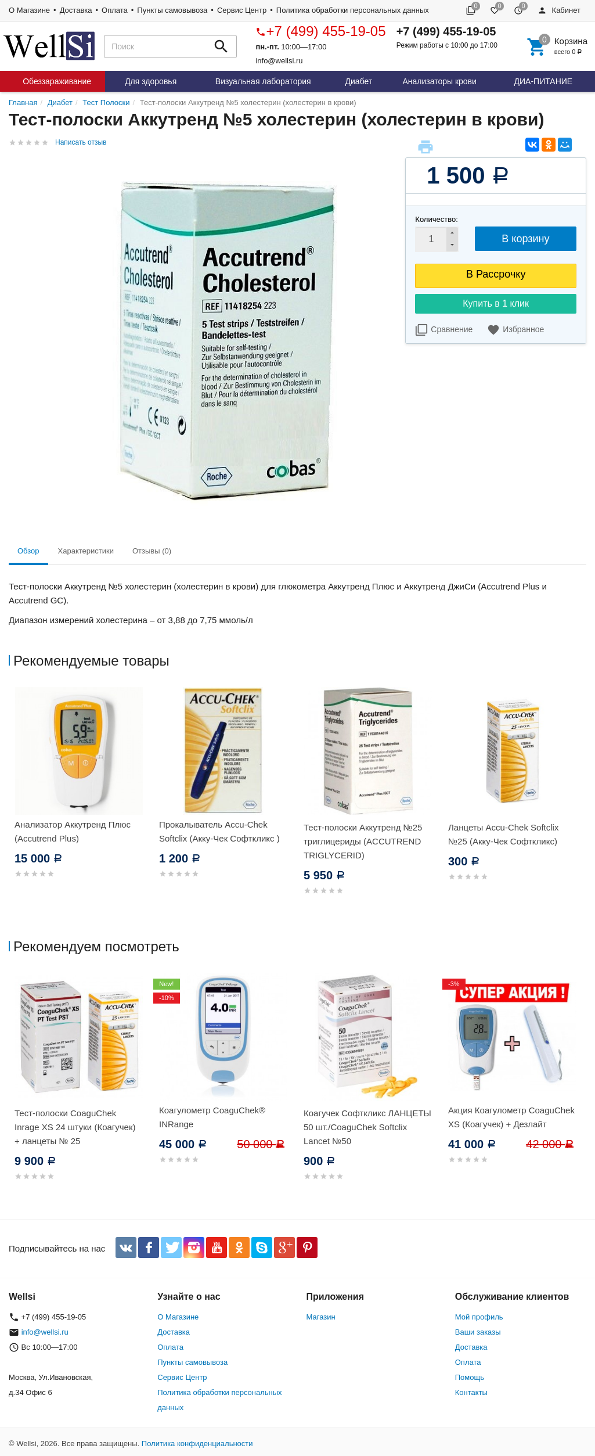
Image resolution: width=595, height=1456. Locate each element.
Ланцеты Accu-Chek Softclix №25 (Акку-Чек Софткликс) (503, 834)
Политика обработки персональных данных (352, 10)
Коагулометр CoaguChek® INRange (212, 1117)
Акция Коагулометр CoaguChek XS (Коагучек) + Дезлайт (511, 1117)
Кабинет (559, 10)
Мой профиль (479, 1317)
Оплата (115, 10)
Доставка (76, 10)
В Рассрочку (496, 274)
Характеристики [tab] (86, 551)
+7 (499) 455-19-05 (320, 31)
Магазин (321, 1317)
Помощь (469, 1377)
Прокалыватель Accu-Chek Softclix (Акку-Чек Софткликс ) (219, 831)
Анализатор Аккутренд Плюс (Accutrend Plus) (73, 831)
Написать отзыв (80, 142)
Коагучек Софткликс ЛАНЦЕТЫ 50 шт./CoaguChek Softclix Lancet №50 (367, 1127)
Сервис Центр (241, 10)
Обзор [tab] (28, 551)
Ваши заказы (478, 1332)
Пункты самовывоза (172, 10)
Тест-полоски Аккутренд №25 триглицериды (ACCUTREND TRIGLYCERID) (363, 841)
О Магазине (29, 10)
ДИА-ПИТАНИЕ (543, 81)
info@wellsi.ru (278, 60)
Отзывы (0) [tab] (151, 551)
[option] (81, 796)
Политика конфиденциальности (197, 1443)
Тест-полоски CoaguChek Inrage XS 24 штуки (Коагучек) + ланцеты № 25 (75, 1127)
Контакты (471, 1392)
